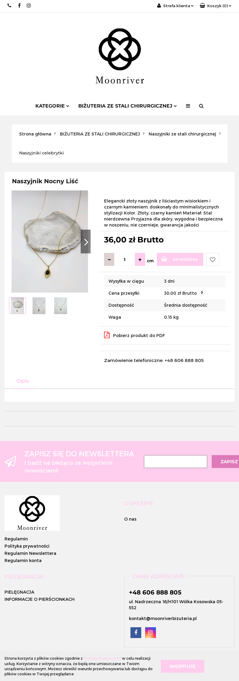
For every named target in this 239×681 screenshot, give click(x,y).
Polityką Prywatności (102, 658)
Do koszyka (179, 259)
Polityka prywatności (26, 546)
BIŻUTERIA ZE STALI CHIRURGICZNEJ (127, 106)
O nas (130, 518)
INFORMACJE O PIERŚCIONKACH (39, 599)
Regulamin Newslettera (30, 553)
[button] (216, 6)
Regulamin (16, 538)
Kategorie (52, 106)
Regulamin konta (23, 560)
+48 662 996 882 (9, 5)
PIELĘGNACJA (19, 591)
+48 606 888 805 (155, 592)
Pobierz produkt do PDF (134, 335)
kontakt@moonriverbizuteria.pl (163, 618)
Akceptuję (182, 666)
